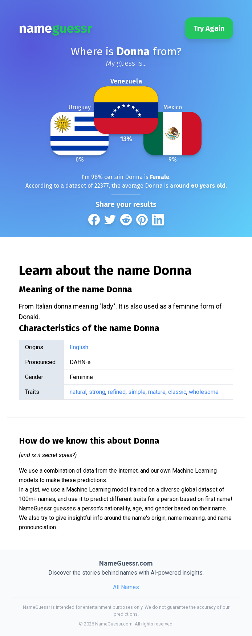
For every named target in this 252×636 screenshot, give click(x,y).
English (79, 347)
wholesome (204, 391)
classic (177, 391)
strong (97, 391)
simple (137, 391)
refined (117, 391)
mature (157, 391)
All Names (126, 587)
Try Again (209, 28)
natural (78, 391)
